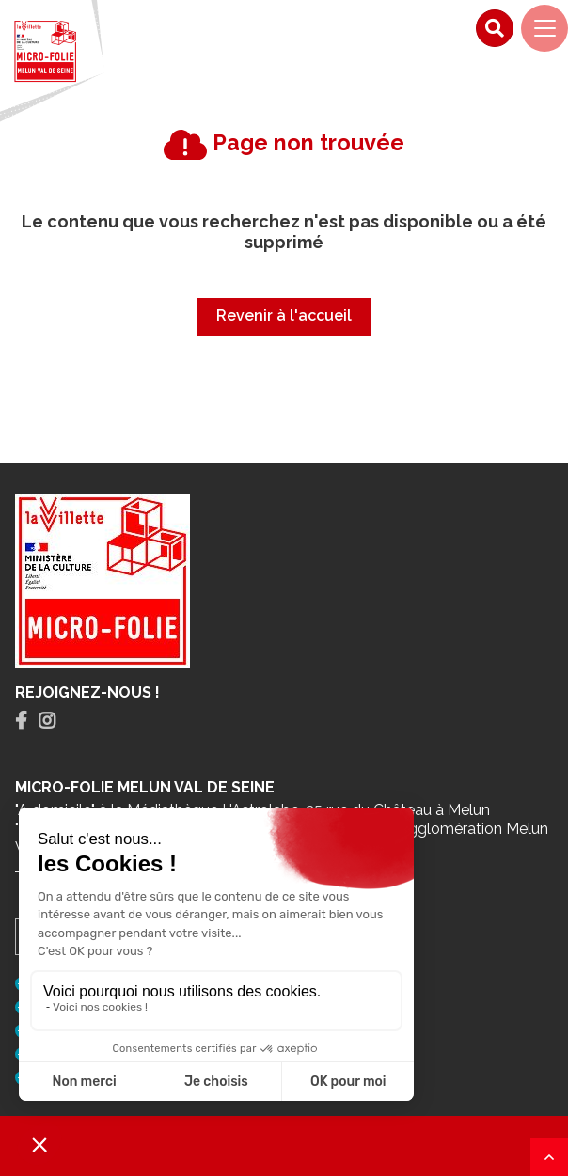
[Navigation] (544, 28)
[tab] (21, 721)
